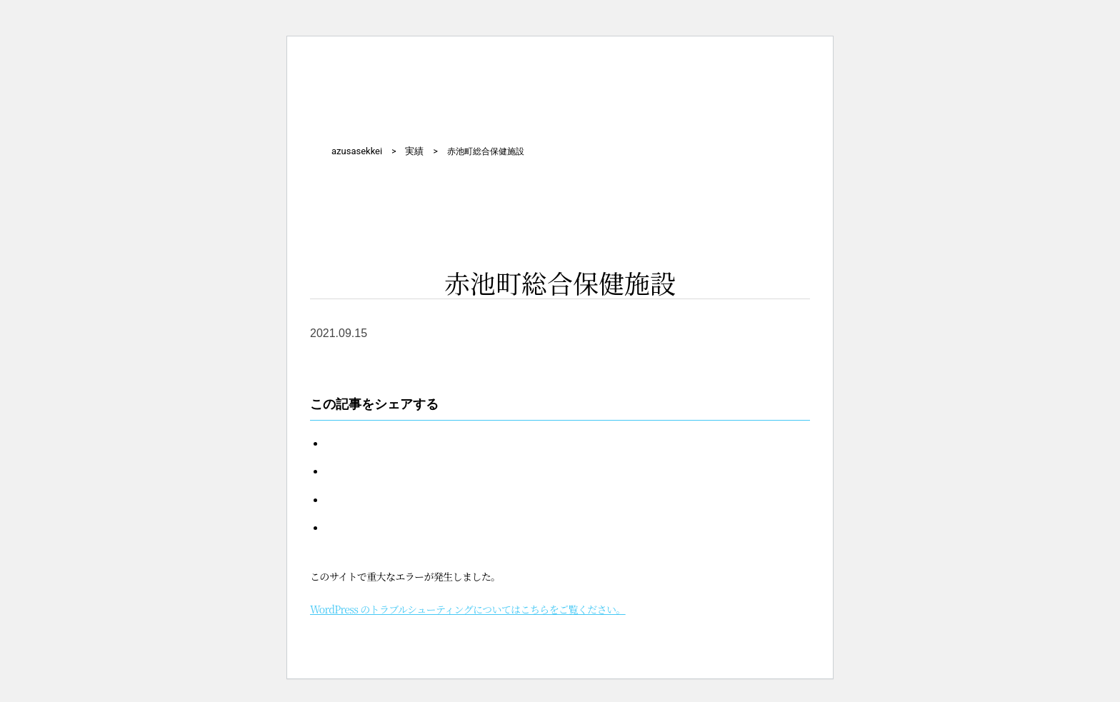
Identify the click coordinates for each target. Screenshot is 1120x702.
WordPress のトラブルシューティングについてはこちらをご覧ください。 (468, 609)
